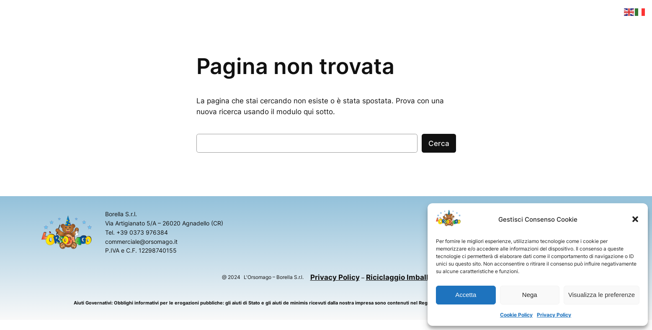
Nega (529, 294)
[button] (635, 219)
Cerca (438, 143)
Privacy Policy (554, 315)
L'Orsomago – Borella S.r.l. (274, 277)
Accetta (465, 294)
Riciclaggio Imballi (398, 277)
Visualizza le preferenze (601, 294)
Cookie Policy (516, 315)
